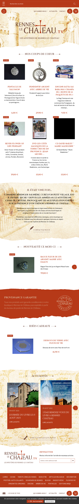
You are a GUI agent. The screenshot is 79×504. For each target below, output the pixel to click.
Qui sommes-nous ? (39, 11)
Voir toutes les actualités (43, 438)
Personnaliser (50, 501)
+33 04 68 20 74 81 (14, 493)
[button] (74, 267)
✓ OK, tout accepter (35, 501)
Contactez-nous (41, 230)
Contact (61, 11)
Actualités (52, 11)
